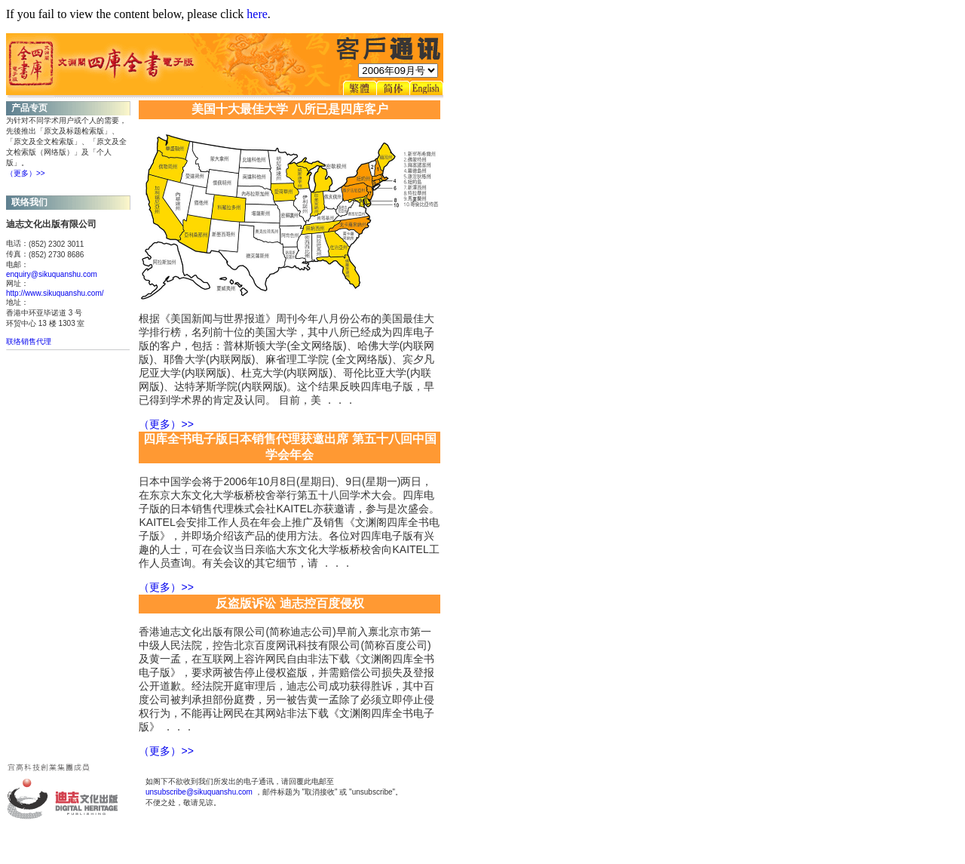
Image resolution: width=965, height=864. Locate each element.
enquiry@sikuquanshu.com (51, 274)
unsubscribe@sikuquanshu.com (199, 792)
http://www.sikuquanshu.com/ (55, 293)
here (257, 14)
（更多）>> (25, 173)
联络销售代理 (28, 341)
